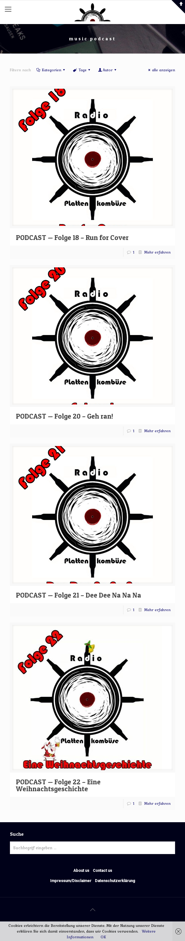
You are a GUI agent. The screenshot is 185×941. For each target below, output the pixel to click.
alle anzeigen (161, 70)
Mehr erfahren (157, 252)
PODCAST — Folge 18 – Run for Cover (72, 237)
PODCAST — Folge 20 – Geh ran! (64, 416)
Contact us (102, 870)
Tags (82, 70)
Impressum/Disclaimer (70, 880)
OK (103, 937)
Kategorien (51, 70)
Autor (107, 70)
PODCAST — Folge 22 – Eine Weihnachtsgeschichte (58, 785)
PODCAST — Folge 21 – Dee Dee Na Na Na (78, 595)
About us (81, 870)
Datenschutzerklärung (115, 880)
